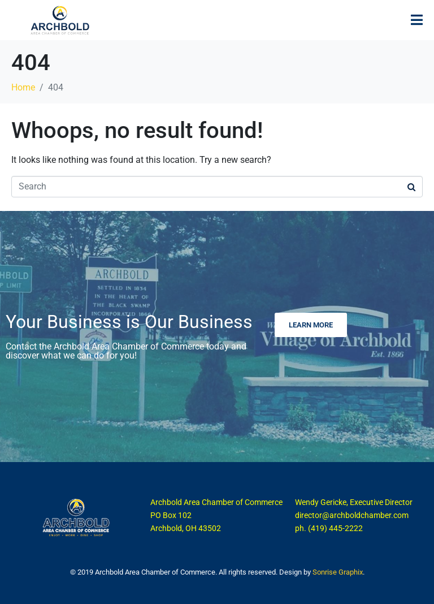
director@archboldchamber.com (352, 515)
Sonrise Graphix (338, 572)
